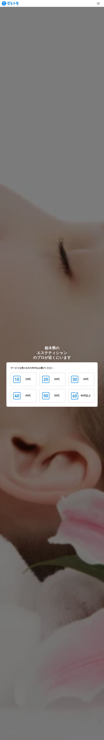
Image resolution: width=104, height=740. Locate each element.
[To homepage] (10, 3)
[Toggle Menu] (98, 3)
